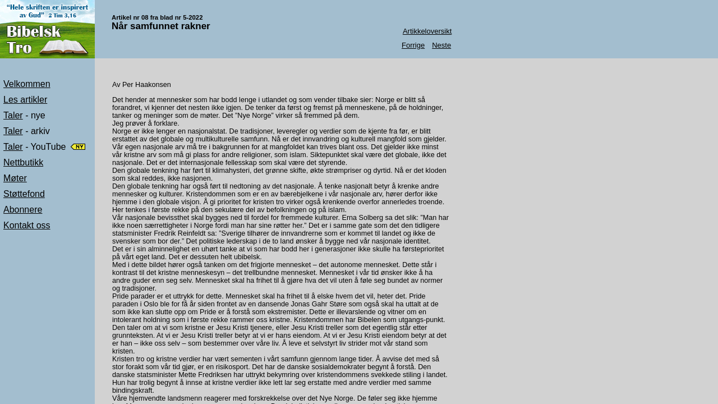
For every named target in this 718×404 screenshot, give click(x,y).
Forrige (413, 45)
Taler (13, 115)
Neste (441, 45)
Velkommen (26, 84)
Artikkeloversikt (427, 31)
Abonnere (22, 209)
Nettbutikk (23, 162)
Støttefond (24, 194)
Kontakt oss (26, 225)
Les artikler (25, 99)
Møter (15, 178)
